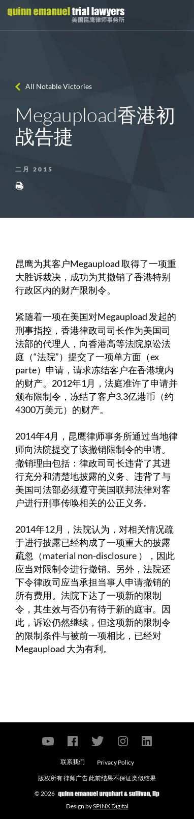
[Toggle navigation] (177, 15)
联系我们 (72, 762)
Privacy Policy (115, 762)
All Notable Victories (58, 86)
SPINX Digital (110, 806)
